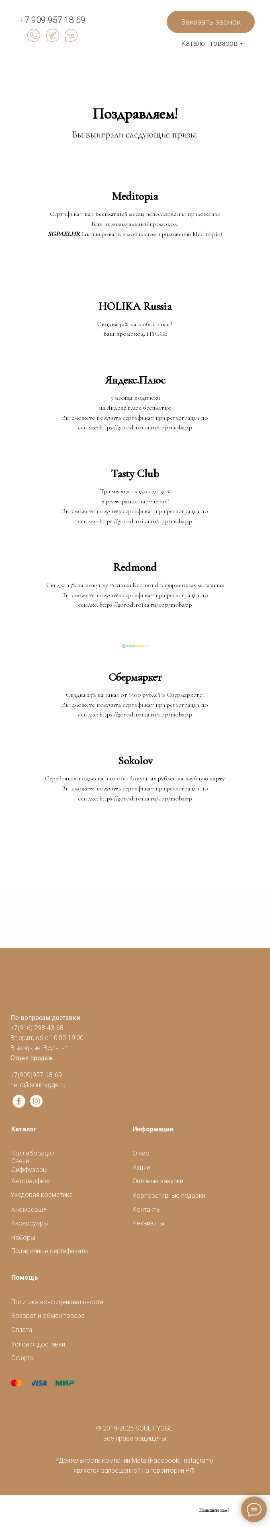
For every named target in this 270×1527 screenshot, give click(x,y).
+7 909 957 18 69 (52, 20)
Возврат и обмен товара (48, 1316)
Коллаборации (33, 1153)
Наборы (23, 1238)
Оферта (22, 1358)
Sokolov (135, 761)
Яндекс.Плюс (135, 380)
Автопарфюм (31, 1181)
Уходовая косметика (41, 1195)
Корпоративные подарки (169, 1195)
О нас (141, 1153)
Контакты (147, 1209)
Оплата (21, 1330)
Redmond (135, 567)
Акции (141, 1167)
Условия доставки (38, 1344)
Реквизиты (148, 1223)
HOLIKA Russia (135, 306)
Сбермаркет (135, 677)
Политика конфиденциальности (57, 1302)
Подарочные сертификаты (49, 1251)
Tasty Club (135, 473)
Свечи (20, 1161)
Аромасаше (29, 1210)
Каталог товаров (209, 43)
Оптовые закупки (158, 1181)
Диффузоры (29, 1170)
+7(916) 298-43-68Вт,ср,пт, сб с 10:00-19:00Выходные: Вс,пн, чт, (47, 1038)
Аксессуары (29, 1223)
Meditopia (135, 196)
